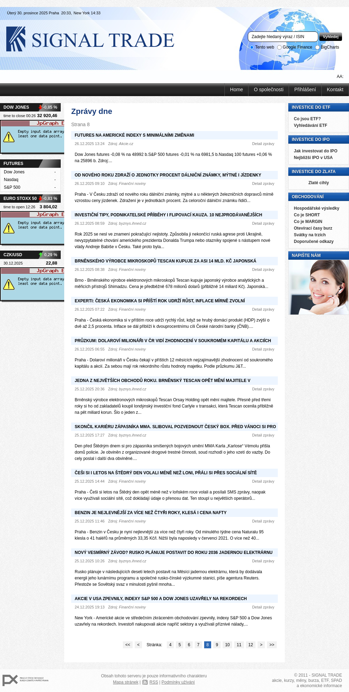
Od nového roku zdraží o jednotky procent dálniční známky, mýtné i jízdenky (168, 175)
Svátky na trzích (310, 234)
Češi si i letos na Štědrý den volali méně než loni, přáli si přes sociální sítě (166, 472)
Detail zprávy (263, 144)
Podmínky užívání (178, 682)
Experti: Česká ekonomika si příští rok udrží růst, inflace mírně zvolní (160, 300)
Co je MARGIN (308, 221)
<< (127, 644)
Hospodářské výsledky (316, 208)
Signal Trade (96, 38)
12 (250, 644)
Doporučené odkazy (314, 241)
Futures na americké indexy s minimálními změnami (134, 135)
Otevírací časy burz (313, 228)
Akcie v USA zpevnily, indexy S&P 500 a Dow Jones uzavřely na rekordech (161, 598)
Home (236, 89)
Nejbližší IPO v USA (313, 157)
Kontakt (335, 89)
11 (239, 644)
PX (25, 681)
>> (271, 644)
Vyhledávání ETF (310, 125)
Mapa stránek (126, 682)
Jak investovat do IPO (315, 151)
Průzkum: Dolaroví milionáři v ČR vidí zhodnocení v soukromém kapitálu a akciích (173, 340)
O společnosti (268, 89)
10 (227, 644)
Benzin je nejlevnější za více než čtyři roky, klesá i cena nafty (151, 512)
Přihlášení (305, 89)
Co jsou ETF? (307, 118)
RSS (153, 682)
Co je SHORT (307, 214)
